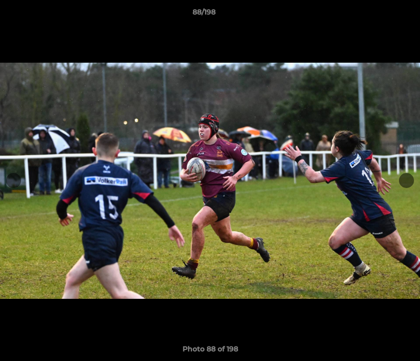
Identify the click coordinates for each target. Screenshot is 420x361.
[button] (378, 14)
